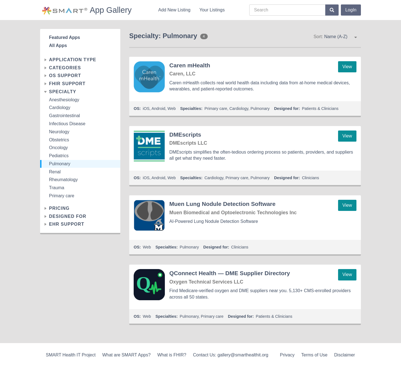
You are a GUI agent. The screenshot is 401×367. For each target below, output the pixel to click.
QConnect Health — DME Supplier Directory (229, 273)
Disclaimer (344, 355)
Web (172, 108)
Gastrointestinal (64, 115)
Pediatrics (59, 155)
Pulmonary (59, 163)
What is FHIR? (171, 355)
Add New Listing (174, 10)
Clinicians (310, 178)
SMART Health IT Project (71, 355)
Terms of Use (314, 355)
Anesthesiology (64, 99)
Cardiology (59, 107)
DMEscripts (185, 134)
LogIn (350, 10)
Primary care (61, 195)
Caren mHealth (189, 65)
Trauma (56, 187)
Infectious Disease (67, 123)
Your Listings (212, 10)
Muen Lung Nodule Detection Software (222, 204)
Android (158, 108)
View (347, 66)
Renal (55, 171)
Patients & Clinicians (320, 108)
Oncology (58, 147)
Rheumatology (63, 179)
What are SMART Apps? (126, 355)
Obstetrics (59, 139)
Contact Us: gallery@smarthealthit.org (230, 355)
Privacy (287, 355)
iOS (146, 108)
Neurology (59, 131)
